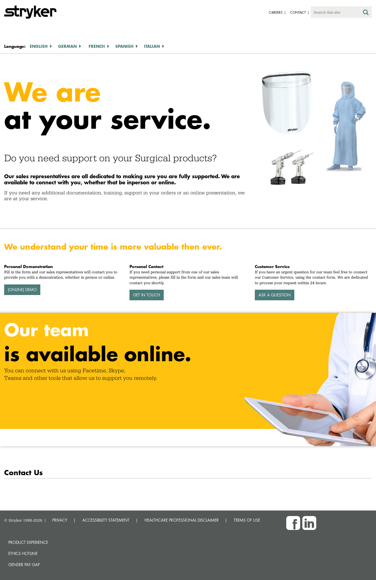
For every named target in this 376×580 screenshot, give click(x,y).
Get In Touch (146, 295)
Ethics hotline (23, 553)
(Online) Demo (22, 289)
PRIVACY (59, 520)
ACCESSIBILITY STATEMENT (106, 520)
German (67, 46)
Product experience (28, 542)
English (39, 46)
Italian (152, 46)
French (97, 46)
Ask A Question (274, 295)
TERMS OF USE (247, 520)
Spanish (124, 46)
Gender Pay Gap (24, 564)
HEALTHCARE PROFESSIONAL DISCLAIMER (182, 520)
